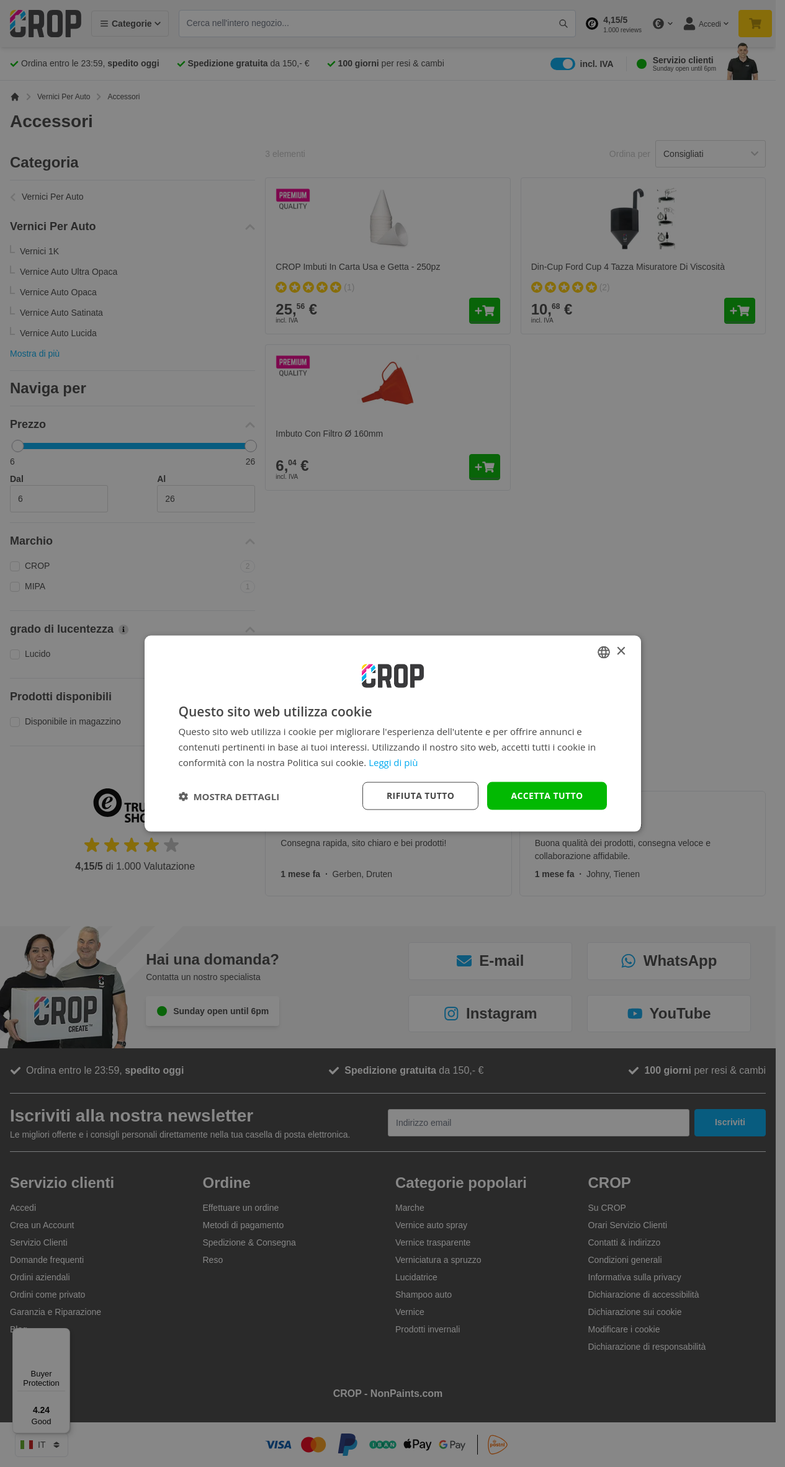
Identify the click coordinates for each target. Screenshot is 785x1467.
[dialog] (393, 733)
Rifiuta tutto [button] (420, 795)
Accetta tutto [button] (547, 795)
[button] (229, 796)
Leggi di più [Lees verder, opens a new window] (393, 762)
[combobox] (604, 652)
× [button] (621, 651)
